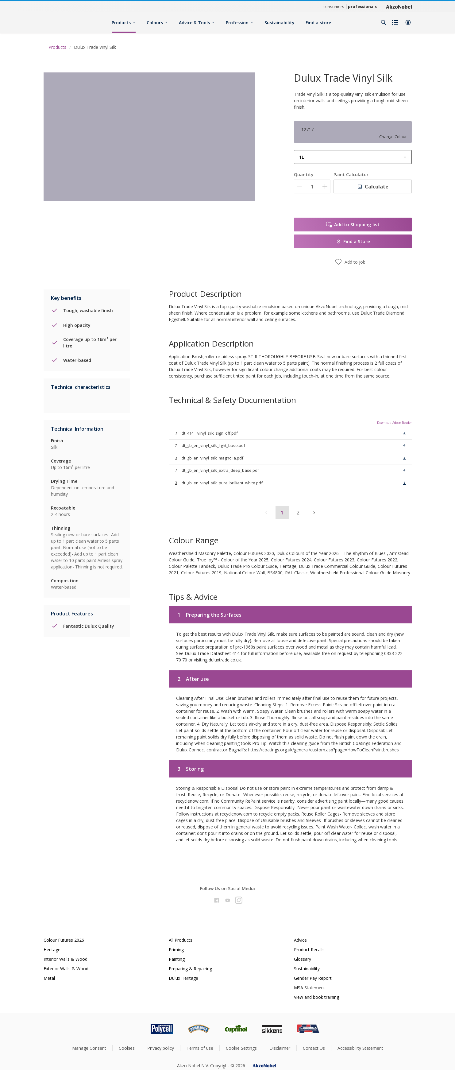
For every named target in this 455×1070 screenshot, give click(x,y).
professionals (362, 6)
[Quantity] (312, 186)
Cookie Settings (241, 1048)
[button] (408, 22)
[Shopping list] (395, 22)
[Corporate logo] (399, 6)
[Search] (383, 22)
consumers (333, 6)
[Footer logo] (136, 1029)
